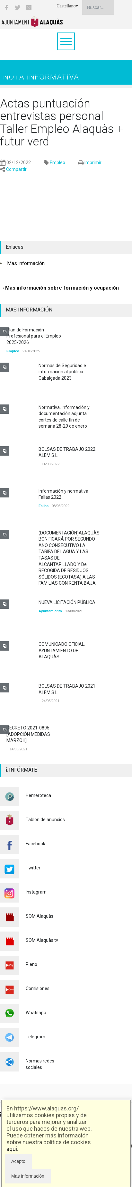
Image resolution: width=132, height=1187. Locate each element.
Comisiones (37, 988)
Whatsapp (36, 1012)
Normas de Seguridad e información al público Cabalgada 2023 (62, 372)
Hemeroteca (38, 795)
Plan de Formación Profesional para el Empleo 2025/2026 (33, 336)
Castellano (67, 6)
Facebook (35, 843)
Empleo (57, 162)
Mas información (26, 263)
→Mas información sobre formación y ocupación (59, 288)
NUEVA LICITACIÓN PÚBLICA (67, 602)
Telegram (35, 1036)
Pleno (31, 964)
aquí (11, 1148)
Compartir (16, 169)
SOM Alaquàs (39, 916)
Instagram (36, 892)
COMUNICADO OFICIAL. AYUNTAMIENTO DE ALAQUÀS (62, 650)
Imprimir (92, 162)
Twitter (33, 867)
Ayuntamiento (50, 611)
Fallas (43, 506)
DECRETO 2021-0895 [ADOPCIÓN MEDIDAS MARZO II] (28, 734)
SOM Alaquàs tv (42, 940)
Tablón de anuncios (45, 819)
